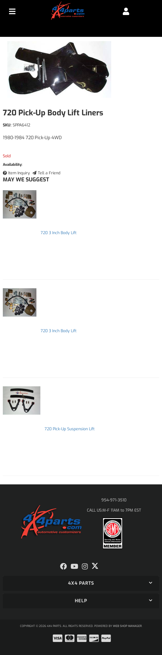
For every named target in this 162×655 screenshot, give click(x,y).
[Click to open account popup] (125, 11)
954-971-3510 (113, 500)
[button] (81, 583)
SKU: (7, 125)
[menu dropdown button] (12, 11)
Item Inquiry (19, 173)
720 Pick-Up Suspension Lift (70, 429)
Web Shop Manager (127, 626)
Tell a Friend (49, 173)
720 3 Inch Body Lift (58, 233)
